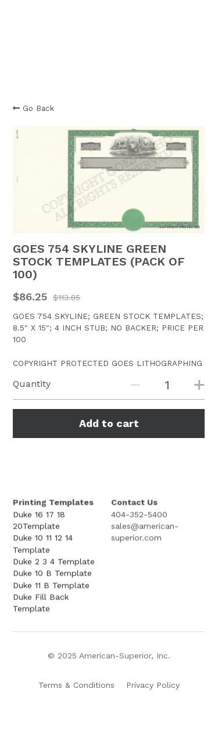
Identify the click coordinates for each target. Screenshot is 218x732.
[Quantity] (166, 385)
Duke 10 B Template (52, 574)
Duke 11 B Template (51, 586)
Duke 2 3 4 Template (54, 562)
